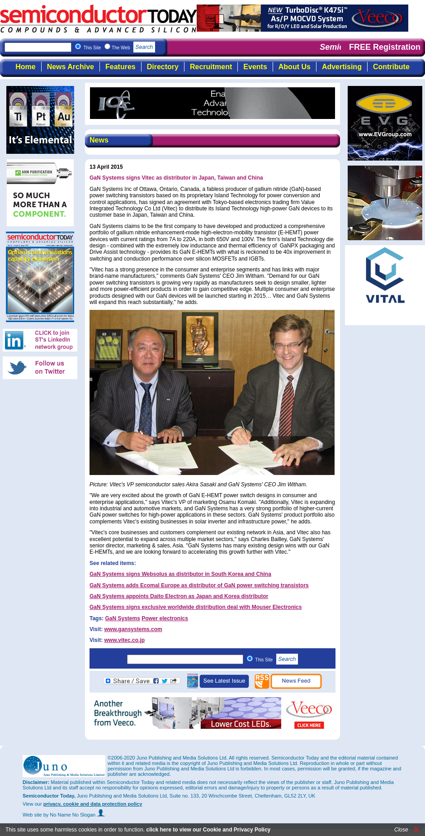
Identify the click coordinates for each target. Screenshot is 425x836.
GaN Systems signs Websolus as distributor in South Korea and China (180, 574)
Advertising (342, 67)
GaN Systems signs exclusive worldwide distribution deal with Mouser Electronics (196, 607)
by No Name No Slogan (74, 814)
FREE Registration (384, 47)
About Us (295, 67)
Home (25, 67)
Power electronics (165, 618)
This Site (276, 659)
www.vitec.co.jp (124, 640)
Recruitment (211, 67)
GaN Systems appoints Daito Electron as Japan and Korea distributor (179, 596)
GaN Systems (122, 618)
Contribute (391, 67)
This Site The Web (119, 47)
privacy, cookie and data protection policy (92, 804)
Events (255, 67)
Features (120, 67)
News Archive (70, 67)
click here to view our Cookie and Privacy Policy (208, 829)
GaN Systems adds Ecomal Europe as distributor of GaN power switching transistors (199, 585)
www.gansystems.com (133, 629)
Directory (163, 67)
